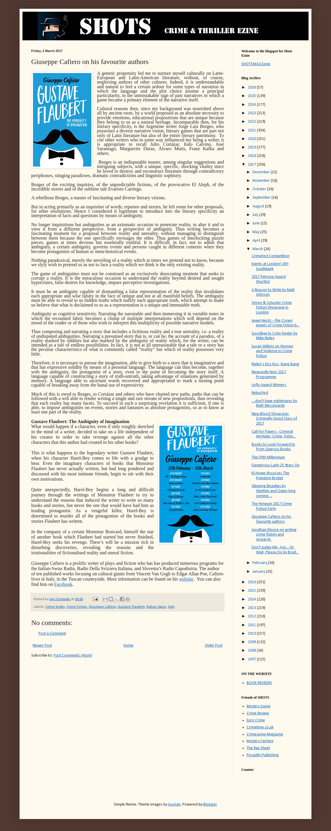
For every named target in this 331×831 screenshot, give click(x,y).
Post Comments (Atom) (73, 655)
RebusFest (260, 393)
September (261, 197)
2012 (252, 616)
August (258, 206)
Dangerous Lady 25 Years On (275, 465)
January (259, 571)
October (259, 189)
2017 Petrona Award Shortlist (269, 279)
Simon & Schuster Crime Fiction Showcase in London (272, 308)
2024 (252, 105)
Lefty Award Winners (269, 385)
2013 (252, 608)
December (261, 172)
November (261, 181)
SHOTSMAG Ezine (255, 64)
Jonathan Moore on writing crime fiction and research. (274, 535)
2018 (252, 156)
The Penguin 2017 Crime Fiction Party (272, 506)
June (256, 223)
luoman (174, 804)
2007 (252, 659)
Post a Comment (52, 633)
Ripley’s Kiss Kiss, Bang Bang (275, 364)
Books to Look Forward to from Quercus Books (273, 447)
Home (128, 645)
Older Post (213, 645)
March (258, 249)
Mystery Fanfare (260, 741)
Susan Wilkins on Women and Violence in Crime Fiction (272, 351)
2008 (252, 650)
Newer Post (42, 645)
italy (171, 607)
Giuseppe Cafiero (102, 607)
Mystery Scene (259, 706)
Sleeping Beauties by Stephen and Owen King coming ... (274, 491)
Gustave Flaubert (131, 607)
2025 (252, 96)
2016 (252, 582)
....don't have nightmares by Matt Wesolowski (274, 403)
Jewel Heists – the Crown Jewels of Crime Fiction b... (275, 323)
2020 (252, 139)
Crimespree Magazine (265, 734)
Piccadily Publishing (263, 755)
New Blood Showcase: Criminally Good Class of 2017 (274, 419)
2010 (252, 633)
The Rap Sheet (258, 748)
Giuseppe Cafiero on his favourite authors (271, 519)
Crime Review (258, 713)
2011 (252, 625)
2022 (252, 122)
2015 (252, 590)
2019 (252, 147)
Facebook (63, 584)
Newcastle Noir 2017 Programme (269, 374)
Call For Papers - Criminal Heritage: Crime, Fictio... (274, 434)
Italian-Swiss (156, 607)
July (255, 215)
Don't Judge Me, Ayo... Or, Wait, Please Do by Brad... (275, 550)
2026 (252, 87)
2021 (252, 130)
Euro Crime (256, 720)
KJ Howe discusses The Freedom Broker (270, 475)
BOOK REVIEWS (259, 683)
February (260, 563)
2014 (252, 599)
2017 (252, 164)
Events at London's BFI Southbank (270, 266)
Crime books (55, 607)
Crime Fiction (77, 607)
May (256, 232)
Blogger (210, 804)
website (186, 578)
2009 (252, 642)
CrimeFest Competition (271, 256)
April (256, 240)
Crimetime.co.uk (260, 727)
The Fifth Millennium (268, 457)
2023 (252, 113)
